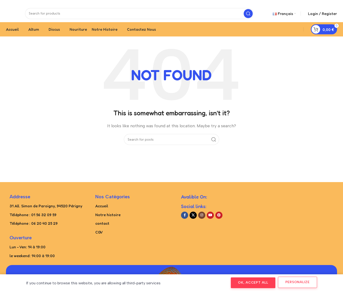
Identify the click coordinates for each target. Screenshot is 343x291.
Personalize (297, 282)
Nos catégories (112, 201)
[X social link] (193, 219)
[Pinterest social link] (218, 219)
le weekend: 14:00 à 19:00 (32, 260)
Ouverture (21, 242)
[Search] (139, 15)
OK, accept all (253, 283)
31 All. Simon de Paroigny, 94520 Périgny (46, 210)
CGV (99, 236)
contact (102, 227)
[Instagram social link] (201, 219)
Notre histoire (108, 219)
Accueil (101, 210)
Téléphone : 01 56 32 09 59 (33, 219)
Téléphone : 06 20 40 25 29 (34, 227)
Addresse (20, 201)
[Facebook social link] (184, 219)
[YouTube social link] (210, 219)
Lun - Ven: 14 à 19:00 (27, 251)
